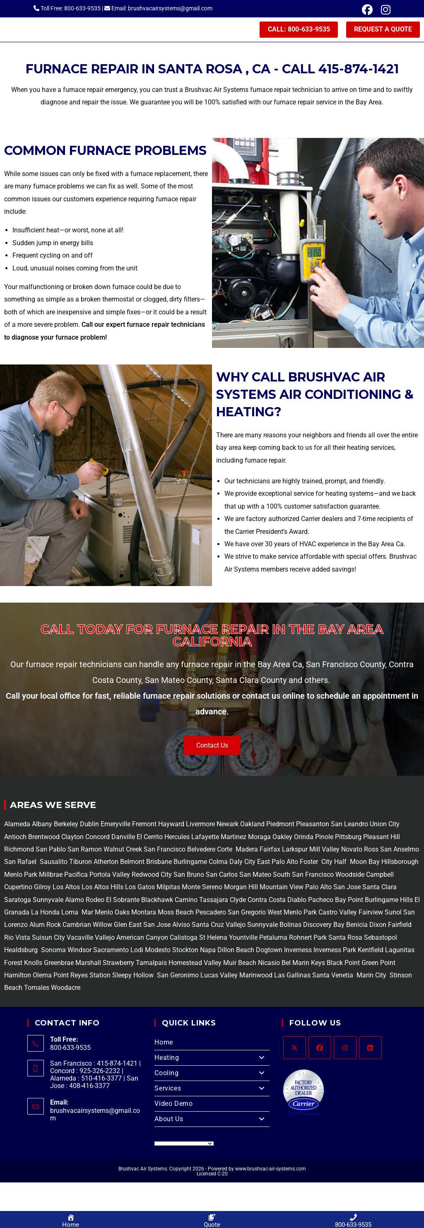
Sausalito (52, 863)
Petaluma (272, 939)
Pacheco (320, 901)
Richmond (20, 850)
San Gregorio (247, 913)
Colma (218, 863)
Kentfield (370, 951)
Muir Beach (240, 964)
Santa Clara (379, 888)
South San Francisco (303, 876)
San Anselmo (399, 850)
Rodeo (95, 901)
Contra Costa (266, 901)
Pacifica (75, 876)
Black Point (343, 964)
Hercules (177, 838)
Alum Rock (45, 926)
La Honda (45, 913)
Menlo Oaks (112, 913)
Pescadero (210, 913)
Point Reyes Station (82, 976)
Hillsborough (400, 863)
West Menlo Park (292, 913)
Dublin (90, 825)
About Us (211, 1120)
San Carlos (221, 876)
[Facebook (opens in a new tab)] (367, 10)
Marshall (88, 964)
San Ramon (84, 850)
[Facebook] (319, 1048)
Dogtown (270, 951)
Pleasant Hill (381, 838)
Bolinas (290, 926)
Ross (371, 850)
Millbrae (51, 876)
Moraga (260, 838)
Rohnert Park (308, 939)
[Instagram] (345, 1048)
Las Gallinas (292, 976)
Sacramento (111, 951)
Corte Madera (236, 850)
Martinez (233, 838)
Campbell (380, 876)
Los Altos (67, 888)
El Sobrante (123, 901)
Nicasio (270, 964)
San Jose (347, 888)
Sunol (393, 913)
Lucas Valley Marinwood (236, 976)
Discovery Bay (322, 926)
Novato (351, 850)
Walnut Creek (123, 850)
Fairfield (400, 926)
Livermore (201, 825)
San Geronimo (177, 976)
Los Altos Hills (102, 888)
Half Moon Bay (356, 863)
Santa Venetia (333, 976)
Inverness (298, 951)
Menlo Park (20, 876)
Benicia (356, 926)
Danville (124, 838)
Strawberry (118, 964)
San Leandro (350, 825)
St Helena (212, 939)
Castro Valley (337, 913)
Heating (211, 1059)
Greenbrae (59, 964)
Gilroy (42, 888)
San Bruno (188, 876)
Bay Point (349, 901)
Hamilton (17, 976)
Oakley (282, 838)
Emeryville (116, 825)
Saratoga (17, 901)
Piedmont (281, 825)
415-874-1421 (358, 70)
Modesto (158, 951)
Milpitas (168, 888)
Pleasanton (312, 825)
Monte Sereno (203, 888)
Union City (385, 825)
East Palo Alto (277, 863)
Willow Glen (110, 926)
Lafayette (206, 838)
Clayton (73, 838)
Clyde (237, 901)
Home (163, 1043)
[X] (294, 1048)
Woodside (349, 876)
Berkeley (66, 825)
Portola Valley (109, 876)
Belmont (131, 863)
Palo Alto (318, 888)
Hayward (172, 825)
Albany (42, 825)
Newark (228, 825)
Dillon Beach (235, 951)
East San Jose (149, 926)
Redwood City (152, 876)
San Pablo (51, 850)
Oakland (253, 825)
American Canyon (141, 939)
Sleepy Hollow (132, 976)
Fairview (371, 913)
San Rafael (20, 863)
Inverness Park (334, 951)
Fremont (145, 825)
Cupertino (18, 888)
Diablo (296, 901)
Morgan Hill (241, 888)
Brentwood (44, 838)
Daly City (242, 863)
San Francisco (164, 850)
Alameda (17, 825)
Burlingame (190, 863)
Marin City (372, 976)
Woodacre (65, 989)
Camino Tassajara (201, 901)
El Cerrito (150, 838)
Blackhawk (157, 901)
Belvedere (200, 850)
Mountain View (281, 888)
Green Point (377, 964)
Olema (41, 976)
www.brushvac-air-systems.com (270, 1170)
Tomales (36, 989)
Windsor (79, 951)
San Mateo (256, 876)
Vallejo (236, 926)
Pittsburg (348, 838)
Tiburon (79, 863)
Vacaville (80, 939)
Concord (97, 838)
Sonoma (52, 951)
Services (211, 1089)
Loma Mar (77, 913)
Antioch (16, 838)
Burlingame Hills (389, 901)
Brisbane (158, 863)
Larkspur (294, 850)
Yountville (243, 939)
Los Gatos (141, 888)
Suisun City (48, 939)
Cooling (211, 1074)
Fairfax (269, 850)
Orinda (303, 838)
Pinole (325, 838)
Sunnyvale (48, 901)
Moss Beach (176, 913)
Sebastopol (379, 939)
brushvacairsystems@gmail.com (95, 1116)
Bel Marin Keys (303, 964)
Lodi (136, 951)
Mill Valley (324, 850)
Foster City (316, 863)
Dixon (377, 926)
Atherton (105, 863)
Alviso (181, 926)
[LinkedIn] (370, 1048)
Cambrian (77, 926)
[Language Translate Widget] (184, 1145)
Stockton (185, 951)
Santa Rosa (345, 939)
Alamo (73, 901)
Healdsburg (21, 951)
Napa (207, 951)
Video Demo (173, 1105)
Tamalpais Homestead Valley (179, 964)
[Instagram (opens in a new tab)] (383, 10)
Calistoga (184, 939)
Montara (143, 913)
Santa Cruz (208, 926)
